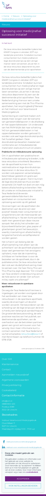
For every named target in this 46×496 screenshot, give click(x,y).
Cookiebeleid (9, 390)
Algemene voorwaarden (15, 380)
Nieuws (16, 16)
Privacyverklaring (11, 385)
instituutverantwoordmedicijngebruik (21, 442)
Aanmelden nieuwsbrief (15, 374)
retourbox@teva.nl (31, 334)
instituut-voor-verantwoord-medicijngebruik (24, 447)
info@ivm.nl (7, 401)
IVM (16, 5)
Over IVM (7, 359)
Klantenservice (10, 364)
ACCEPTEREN (23, 479)
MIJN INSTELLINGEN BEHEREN (23, 486)
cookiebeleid (32, 472)
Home (6, 16)
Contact (6, 369)
